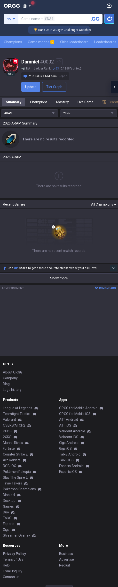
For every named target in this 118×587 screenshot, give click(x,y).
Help (6, 565)
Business (66, 554)
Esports (9, 524)
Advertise (66, 559)
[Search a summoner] (95, 19)
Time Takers (12, 483)
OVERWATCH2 (14, 425)
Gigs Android (69, 443)
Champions (13, 42)
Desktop (9, 501)
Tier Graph (54, 87)
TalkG (7, 518)
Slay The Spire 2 (15, 477)
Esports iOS (68, 472)
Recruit (64, 565)
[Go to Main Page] (12, 6)
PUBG (7, 431)
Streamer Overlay (16, 535)
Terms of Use (13, 559)
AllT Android (68, 419)
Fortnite (9, 448)
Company (10, 378)
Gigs (6, 530)
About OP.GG (12, 372)
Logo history (12, 390)
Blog (6, 384)
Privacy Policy (14, 554)
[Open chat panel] (114, 87)
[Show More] (27, 6)
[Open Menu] (109, 6)
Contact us (11, 577)
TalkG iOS (66, 460)
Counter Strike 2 (15, 454)
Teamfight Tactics (17, 414)
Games (8, 506)
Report (63, 76)
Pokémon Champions (19, 489)
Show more (59, 278)
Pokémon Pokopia (17, 472)
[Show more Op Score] (113, 268)
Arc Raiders (12, 460)
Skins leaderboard (74, 42)
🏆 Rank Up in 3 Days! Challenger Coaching (67, 30)
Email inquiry (12, 571)
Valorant (9, 419)
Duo (6, 512)
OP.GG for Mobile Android (78, 408)
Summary (13, 102)
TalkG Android (69, 454)
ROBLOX (9, 466)
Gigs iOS (65, 448)
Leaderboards (105, 42)
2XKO (7, 437)
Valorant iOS (68, 437)
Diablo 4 (9, 495)
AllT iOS (65, 425)
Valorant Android (72, 431)
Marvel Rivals (13, 443)
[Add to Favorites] (59, 61)
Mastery (62, 102)
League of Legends (17, 408)
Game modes (41, 42)
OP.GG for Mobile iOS (75, 414)
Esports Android (71, 466)
